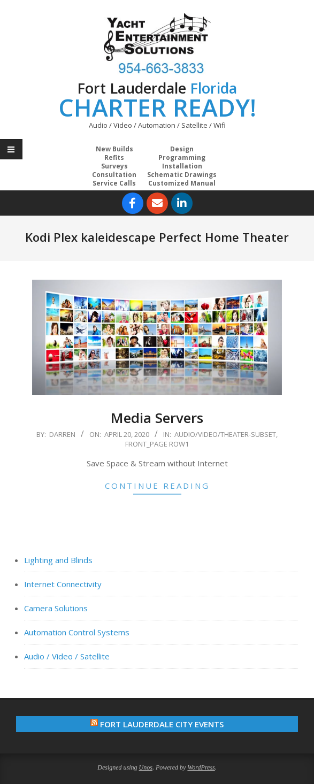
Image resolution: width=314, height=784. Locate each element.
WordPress (201, 767)
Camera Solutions (56, 608)
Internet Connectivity (63, 584)
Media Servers (157, 417)
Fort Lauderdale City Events (162, 724)
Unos (145, 767)
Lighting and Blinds (58, 560)
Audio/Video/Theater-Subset (225, 434)
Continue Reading (157, 485)
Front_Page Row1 (157, 444)
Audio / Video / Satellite (67, 656)
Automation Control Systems (76, 632)
